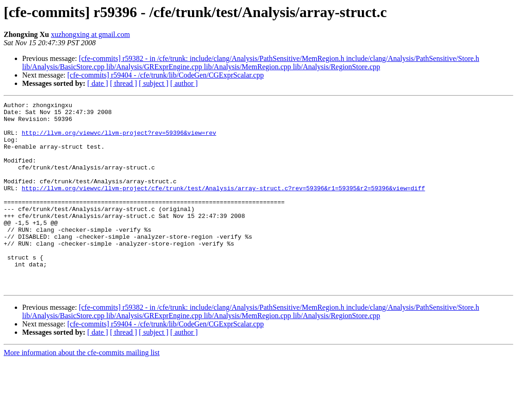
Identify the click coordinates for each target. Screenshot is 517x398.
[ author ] (184, 83)
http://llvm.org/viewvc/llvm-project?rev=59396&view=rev (119, 139)
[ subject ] (153, 83)
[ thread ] (123, 83)
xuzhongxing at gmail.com (90, 34)
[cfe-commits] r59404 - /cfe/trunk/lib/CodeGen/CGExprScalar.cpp (165, 75)
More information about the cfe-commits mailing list (82, 390)
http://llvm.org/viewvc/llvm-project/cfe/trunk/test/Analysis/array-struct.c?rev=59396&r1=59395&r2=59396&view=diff (223, 206)
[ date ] (97, 83)
